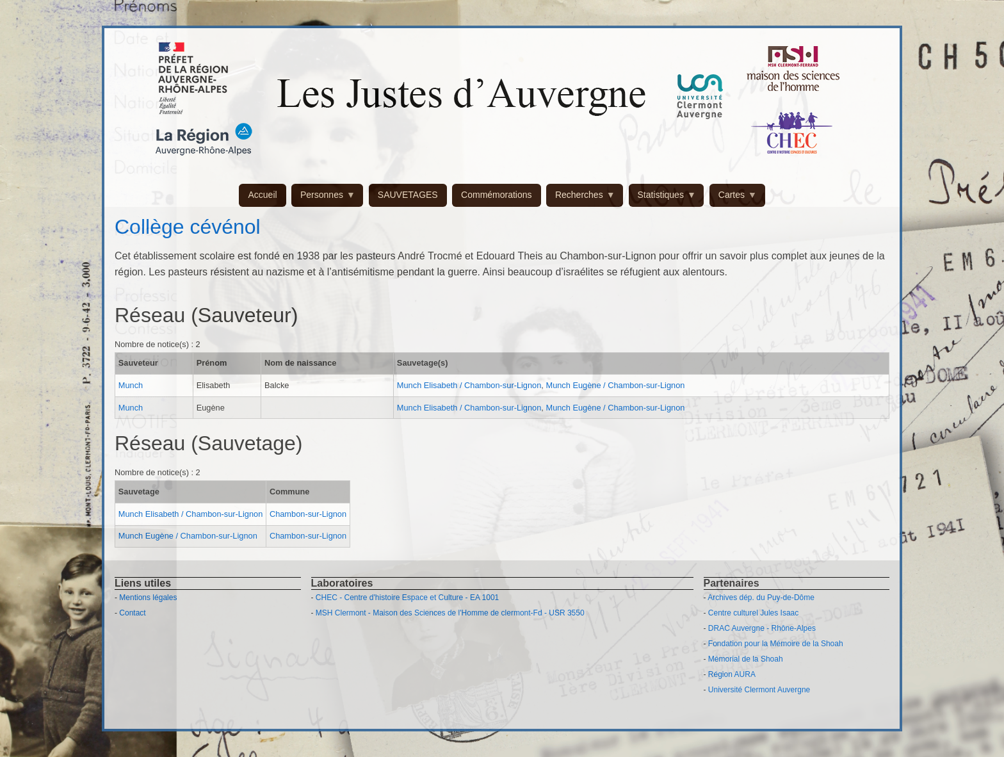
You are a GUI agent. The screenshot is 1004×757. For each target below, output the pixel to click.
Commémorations (496, 195)
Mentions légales (148, 597)
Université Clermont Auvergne (759, 689)
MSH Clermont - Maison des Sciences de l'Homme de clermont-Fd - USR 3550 (450, 612)
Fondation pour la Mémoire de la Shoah (775, 643)
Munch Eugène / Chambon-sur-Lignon (615, 385)
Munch (130, 385)
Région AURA (732, 674)
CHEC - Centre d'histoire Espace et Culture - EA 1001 (407, 597)
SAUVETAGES (408, 195)
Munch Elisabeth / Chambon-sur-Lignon (469, 385)
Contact (132, 612)
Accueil (262, 195)
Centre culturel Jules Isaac (753, 612)
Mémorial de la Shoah (745, 659)
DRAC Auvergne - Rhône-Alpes (762, 628)
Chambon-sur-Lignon (308, 514)
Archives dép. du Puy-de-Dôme (761, 597)
